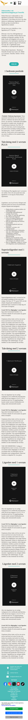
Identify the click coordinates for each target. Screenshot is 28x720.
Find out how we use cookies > (8, 705)
